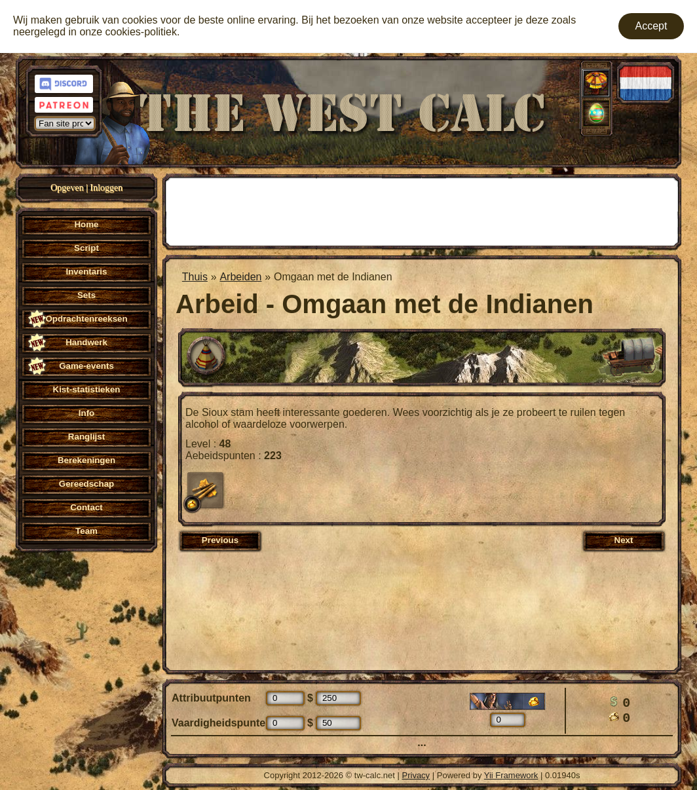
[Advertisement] (421, 210)
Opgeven (67, 188)
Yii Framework (511, 775)
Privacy (416, 775)
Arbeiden (240, 276)
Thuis (195, 276)
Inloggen (106, 188)
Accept (651, 25)
